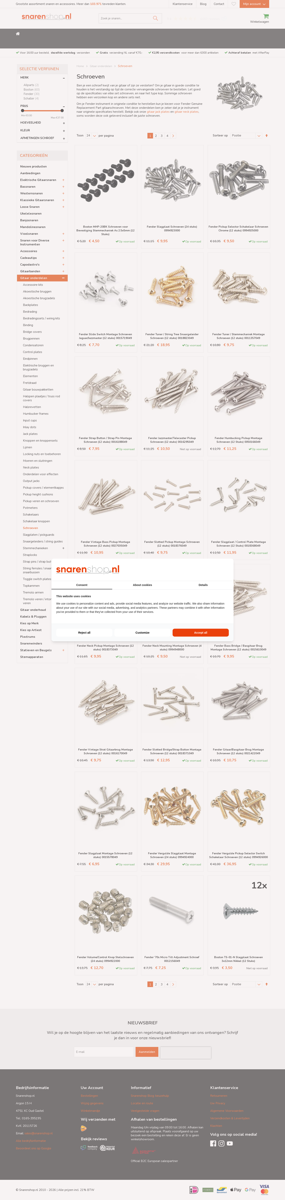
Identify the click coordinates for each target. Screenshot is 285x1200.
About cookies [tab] (142, 585)
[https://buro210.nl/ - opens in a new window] (214, 569)
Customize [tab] (143, 632)
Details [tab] (203, 585)
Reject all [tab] (84, 632)
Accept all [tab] (200, 632)
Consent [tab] (81, 585)
